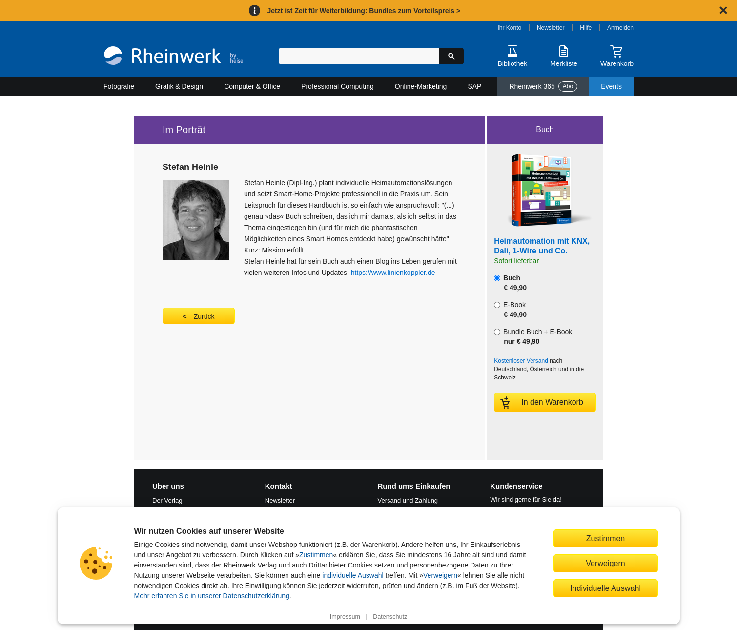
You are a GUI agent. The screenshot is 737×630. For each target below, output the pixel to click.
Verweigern (440, 575)
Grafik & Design (179, 86)
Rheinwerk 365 (543, 86)
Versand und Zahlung (408, 500)
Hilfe (586, 27)
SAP (474, 86)
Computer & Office (252, 86)
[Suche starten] (451, 56)
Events (611, 86)
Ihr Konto (510, 27)
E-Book (510, 309)
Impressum (345, 616)
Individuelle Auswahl (605, 588)
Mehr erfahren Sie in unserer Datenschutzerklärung (211, 596)
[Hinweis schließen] (723, 10)
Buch (510, 283)
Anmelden (620, 27)
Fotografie (118, 86)
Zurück (204, 316)
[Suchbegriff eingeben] (359, 56)
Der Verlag (167, 500)
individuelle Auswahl (352, 575)
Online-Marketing (421, 86)
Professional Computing (337, 86)
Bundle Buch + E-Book (533, 336)
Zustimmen (316, 555)
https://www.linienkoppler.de (393, 272)
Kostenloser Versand (521, 360)
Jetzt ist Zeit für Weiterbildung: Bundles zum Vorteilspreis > (363, 11)
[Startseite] (173, 57)
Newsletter (551, 27)
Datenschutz (390, 616)
